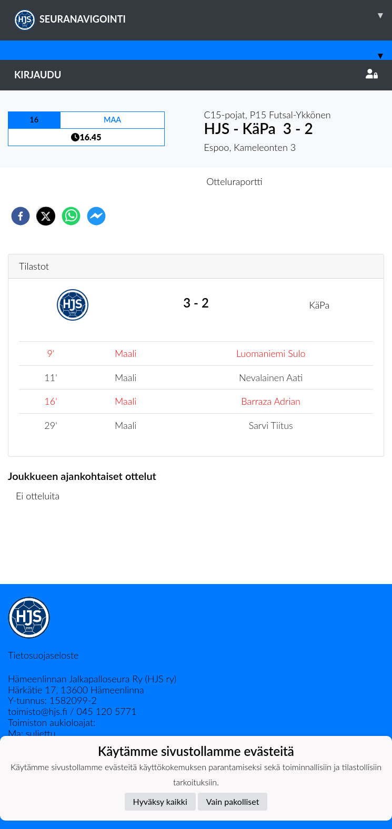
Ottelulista (42, 549)
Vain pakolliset (232, 801)
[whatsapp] (71, 216)
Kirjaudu (196, 74)
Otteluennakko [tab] (159, 181)
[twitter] (45, 216)
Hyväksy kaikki (160, 801)
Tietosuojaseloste (43, 655)
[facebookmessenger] (96, 216)
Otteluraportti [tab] (234, 181)
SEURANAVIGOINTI (203, 15)
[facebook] (20, 216)
